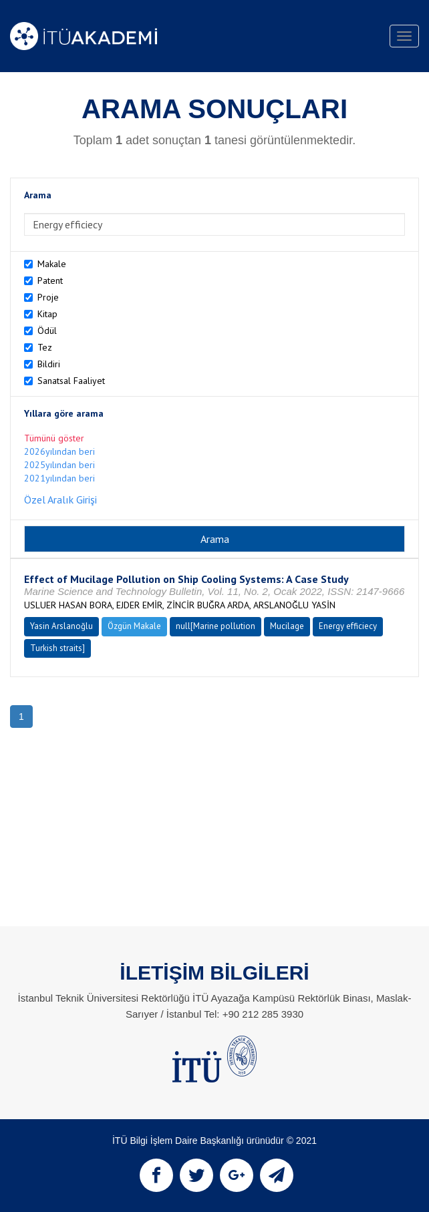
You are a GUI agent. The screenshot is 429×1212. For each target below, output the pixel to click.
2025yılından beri (59, 465)
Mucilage (287, 626)
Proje (48, 297)
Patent (50, 280)
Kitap (47, 314)
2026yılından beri (59, 451)
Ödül (47, 331)
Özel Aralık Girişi (60, 499)
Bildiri (48, 364)
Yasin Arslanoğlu (61, 626)
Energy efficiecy (348, 626)
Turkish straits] (57, 648)
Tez (44, 347)
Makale (51, 264)
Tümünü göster (54, 438)
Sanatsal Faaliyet (71, 381)
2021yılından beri (59, 478)
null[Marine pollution (215, 626)
